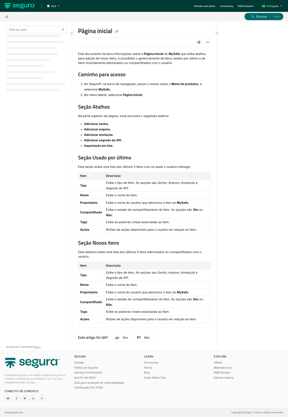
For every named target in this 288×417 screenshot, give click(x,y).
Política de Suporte (86, 367)
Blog (147, 372)
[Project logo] (20, 6)
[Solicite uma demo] (204, 6)
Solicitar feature (223, 377)
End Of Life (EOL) (85, 377)
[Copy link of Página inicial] (117, 32)
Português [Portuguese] (270, 6)
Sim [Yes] (122, 337)
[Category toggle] (72, 32)
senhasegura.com (14, 412)
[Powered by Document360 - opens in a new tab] (23, 346)
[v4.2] (53, 6)
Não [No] (143, 337)
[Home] (6, 16)
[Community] (226, 6)
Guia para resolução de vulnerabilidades (99, 382)
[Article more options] (208, 42)
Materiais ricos (223, 367)
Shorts (148, 367)
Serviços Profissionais (88, 372)
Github (218, 362)
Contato (79, 362)
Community (151, 362)
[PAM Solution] (246, 6)
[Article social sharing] (199, 42)
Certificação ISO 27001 (88, 387)
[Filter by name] (36, 29)
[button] (263, 16)
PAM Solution (222, 372)
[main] (144, 185)
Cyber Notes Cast (155, 377)
